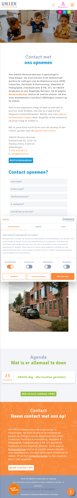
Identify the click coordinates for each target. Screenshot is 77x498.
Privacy (54, 494)
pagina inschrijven (45, 130)
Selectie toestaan (38, 276)
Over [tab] (64, 227)
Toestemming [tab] (13, 227)
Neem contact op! (21, 467)
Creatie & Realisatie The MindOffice (38, 489)
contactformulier (38, 455)
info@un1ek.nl (19, 153)
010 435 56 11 (19, 150)
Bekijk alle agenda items (38, 393)
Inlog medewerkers (41, 494)
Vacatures (25, 494)
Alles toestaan (63, 276)
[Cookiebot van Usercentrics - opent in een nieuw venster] (64, 220)
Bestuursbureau (18, 94)
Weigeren (14, 276)
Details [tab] (38, 227)
